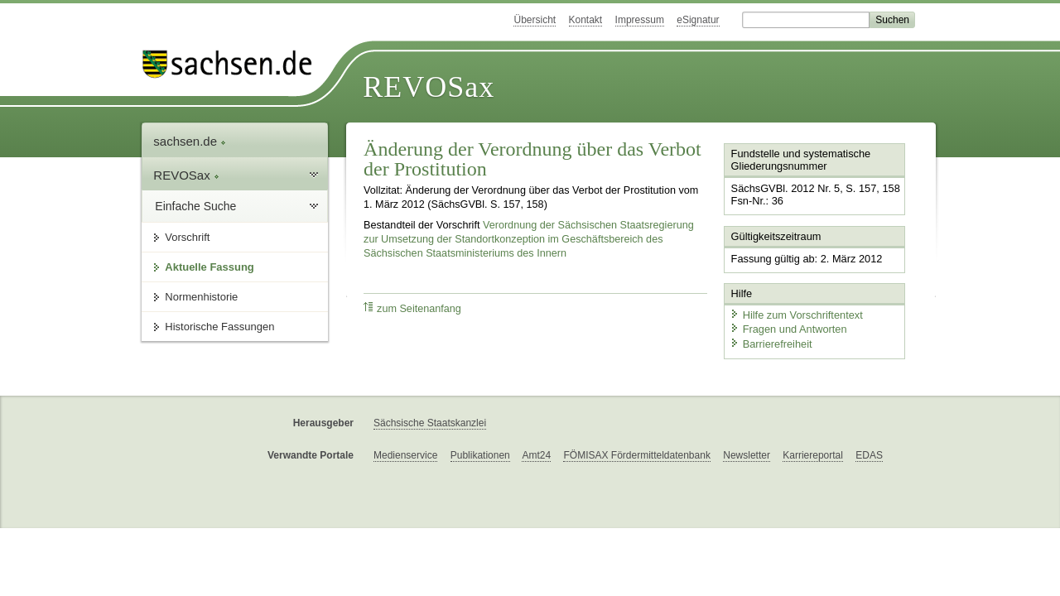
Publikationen (480, 455)
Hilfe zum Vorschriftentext (796, 315)
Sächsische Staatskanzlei (429, 423)
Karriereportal (813, 455)
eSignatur (698, 20)
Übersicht (534, 20)
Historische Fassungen (219, 326)
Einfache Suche (195, 206)
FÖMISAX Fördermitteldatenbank (636, 455)
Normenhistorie (201, 297)
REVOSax (428, 86)
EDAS (869, 455)
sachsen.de (189, 141)
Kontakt (586, 20)
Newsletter (746, 455)
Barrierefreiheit (771, 344)
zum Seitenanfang (412, 308)
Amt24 (536, 455)
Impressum (639, 20)
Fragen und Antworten (788, 329)
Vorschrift (187, 237)
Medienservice (405, 455)
